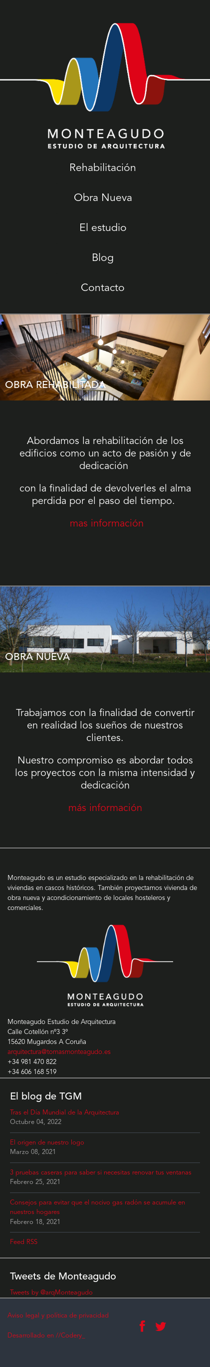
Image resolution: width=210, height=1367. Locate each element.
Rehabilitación (102, 168)
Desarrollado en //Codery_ (46, 1335)
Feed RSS (23, 1242)
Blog (103, 258)
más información (105, 809)
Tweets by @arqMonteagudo (51, 1293)
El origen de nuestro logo (47, 1143)
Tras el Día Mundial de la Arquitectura (64, 1113)
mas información (107, 524)
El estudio (103, 228)
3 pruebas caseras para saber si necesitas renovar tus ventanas (101, 1173)
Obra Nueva (103, 198)
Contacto (103, 288)
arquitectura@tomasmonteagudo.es (59, 1052)
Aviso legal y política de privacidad (58, 1315)
